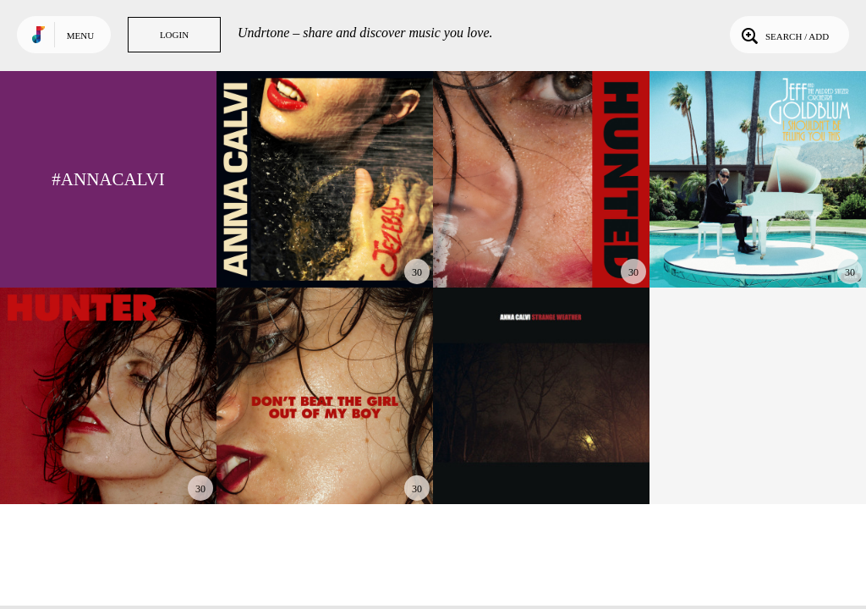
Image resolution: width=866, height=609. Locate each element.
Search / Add (783, 35)
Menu (80, 35)
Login (174, 35)
